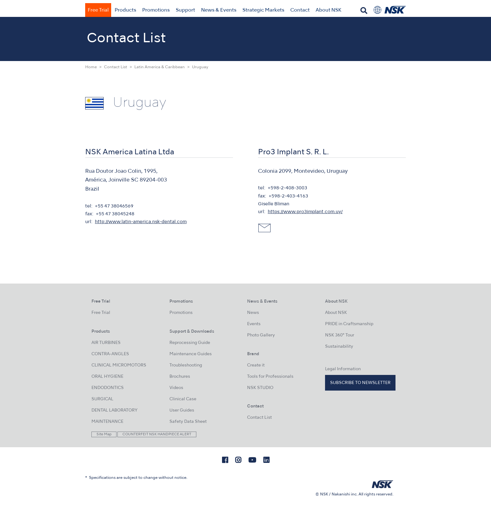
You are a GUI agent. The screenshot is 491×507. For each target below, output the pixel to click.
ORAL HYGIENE (107, 377)
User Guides (181, 410)
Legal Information (343, 369)
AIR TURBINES (106, 343)
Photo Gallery (261, 335)
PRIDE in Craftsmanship (349, 324)
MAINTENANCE (107, 422)
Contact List (115, 67)
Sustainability (339, 347)
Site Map (103, 434)
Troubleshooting (185, 365)
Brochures (179, 377)
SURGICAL (102, 399)
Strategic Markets (263, 10)
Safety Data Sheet (188, 422)
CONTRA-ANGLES (110, 354)
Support (185, 10)
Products (125, 10)
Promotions (156, 10)
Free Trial (98, 10)
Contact (300, 10)
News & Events (218, 10)
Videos (176, 388)
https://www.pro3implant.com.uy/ (305, 212)
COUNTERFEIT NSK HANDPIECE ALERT (156, 434)
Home (91, 67)
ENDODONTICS (107, 388)
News (253, 313)
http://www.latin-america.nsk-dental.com (141, 222)
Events (254, 324)
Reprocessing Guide (189, 343)
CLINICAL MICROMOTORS (118, 365)
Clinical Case (182, 399)
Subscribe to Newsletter (360, 383)
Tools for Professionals (270, 377)
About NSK (328, 10)
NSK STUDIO (260, 388)
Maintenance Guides (190, 354)
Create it (256, 365)
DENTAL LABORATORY (114, 410)
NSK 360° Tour (339, 335)
